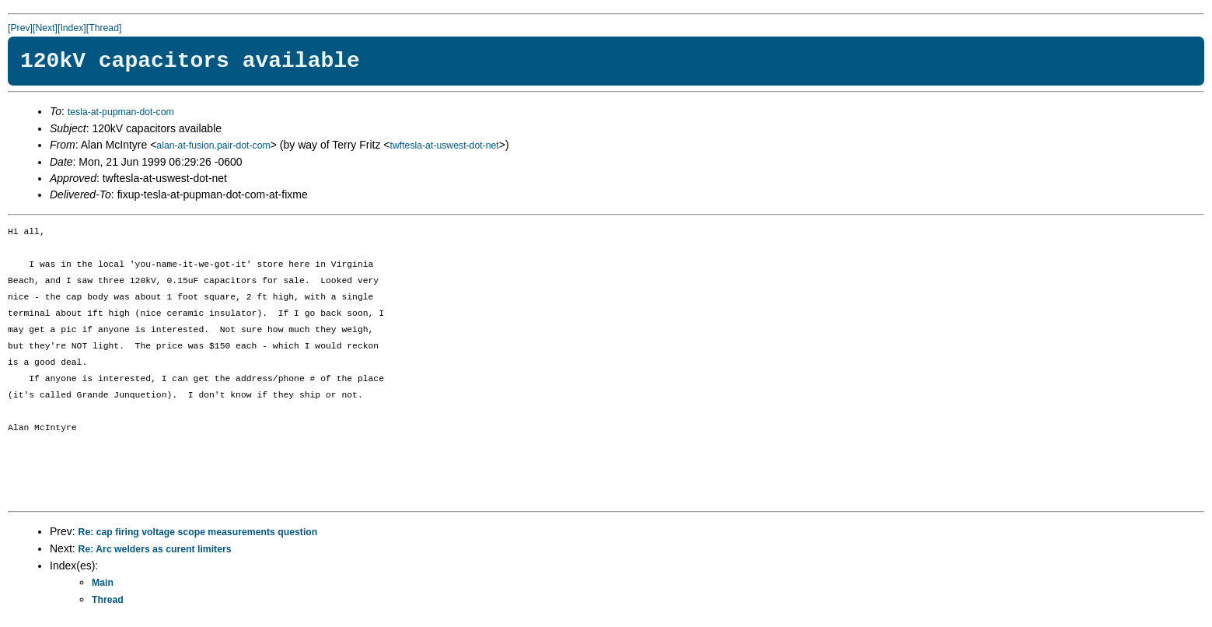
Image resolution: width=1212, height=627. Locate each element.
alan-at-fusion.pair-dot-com (213, 145)
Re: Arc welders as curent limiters (155, 549)
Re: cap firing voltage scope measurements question (198, 532)
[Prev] (20, 28)
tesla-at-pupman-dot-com (121, 112)
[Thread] (104, 28)
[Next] (45, 28)
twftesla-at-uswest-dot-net (444, 145)
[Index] (72, 28)
